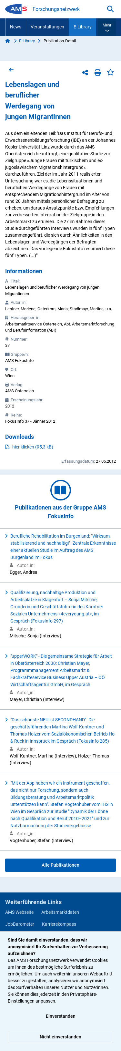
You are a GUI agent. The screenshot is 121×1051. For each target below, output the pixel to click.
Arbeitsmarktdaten (60, 912)
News (15, 26)
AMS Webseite (19, 912)
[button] (107, 27)
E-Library (83, 26)
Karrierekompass (59, 924)
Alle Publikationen (60, 865)
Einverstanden (61, 1016)
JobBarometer (19, 924)
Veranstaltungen (47, 26)
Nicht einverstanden (60, 1036)
